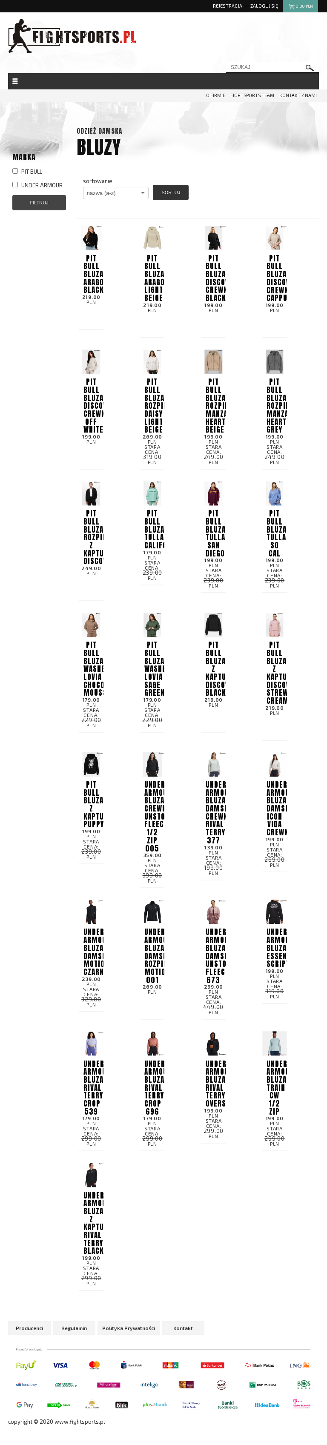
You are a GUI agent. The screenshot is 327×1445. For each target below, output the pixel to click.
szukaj (310, 68)
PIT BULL (27, 171)
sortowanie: (98, 181)
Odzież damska (99, 131)
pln (300, 7)
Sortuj (170, 192)
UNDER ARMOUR (37, 185)
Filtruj (39, 202)
